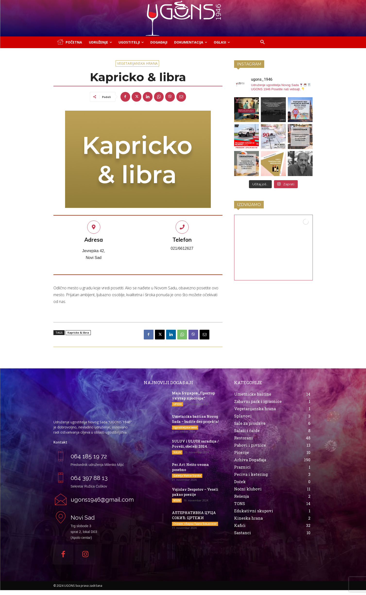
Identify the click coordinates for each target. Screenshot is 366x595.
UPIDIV (177, 404)
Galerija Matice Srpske (187, 475)
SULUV (177, 452)
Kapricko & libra (78, 332)
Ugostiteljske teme (185, 427)
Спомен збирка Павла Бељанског (195, 523)
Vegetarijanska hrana (137, 63)
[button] (262, 42)
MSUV (176, 500)
